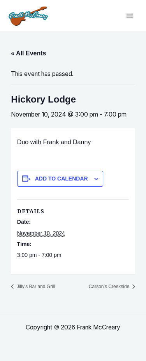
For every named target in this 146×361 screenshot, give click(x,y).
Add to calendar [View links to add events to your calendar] (61, 178)
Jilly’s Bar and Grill (35, 286)
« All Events (28, 53)
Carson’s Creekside (110, 286)
